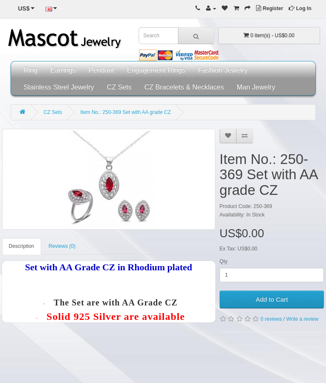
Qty (224, 261)
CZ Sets (119, 87)
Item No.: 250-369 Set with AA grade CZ (126, 112)
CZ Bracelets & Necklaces (184, 87)
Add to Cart (272, 299)
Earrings (63, 70)
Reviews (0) (62, 246)
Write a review (302, 319)
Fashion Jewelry (223, 70)
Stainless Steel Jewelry (59, 87)
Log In (300, 8)
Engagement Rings (156, 70)
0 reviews (271, 319)
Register (269, 8)
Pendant (101, 70)
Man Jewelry (256, 87)
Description (21, 246)
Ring (31, 70)
